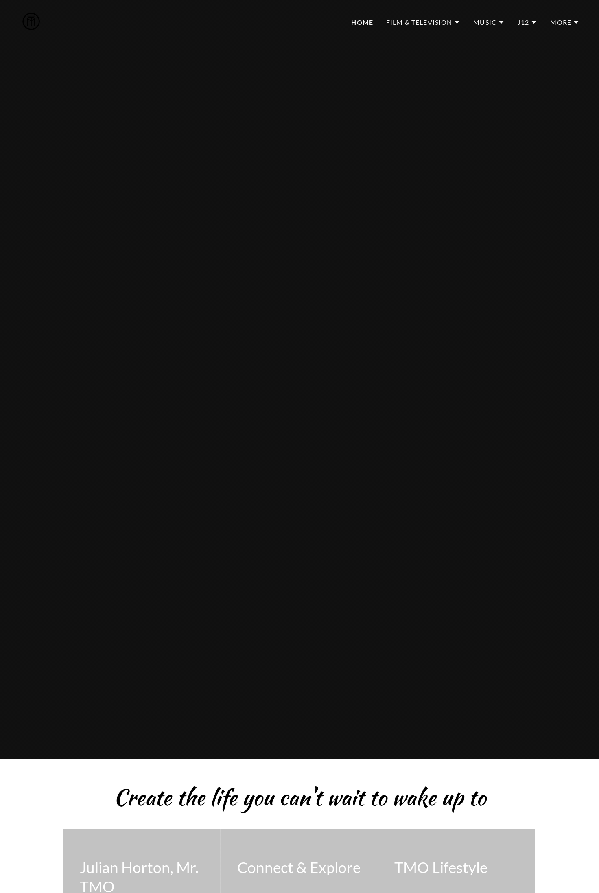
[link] (31, 20)
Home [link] (362, 22)
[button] (423, 22)
